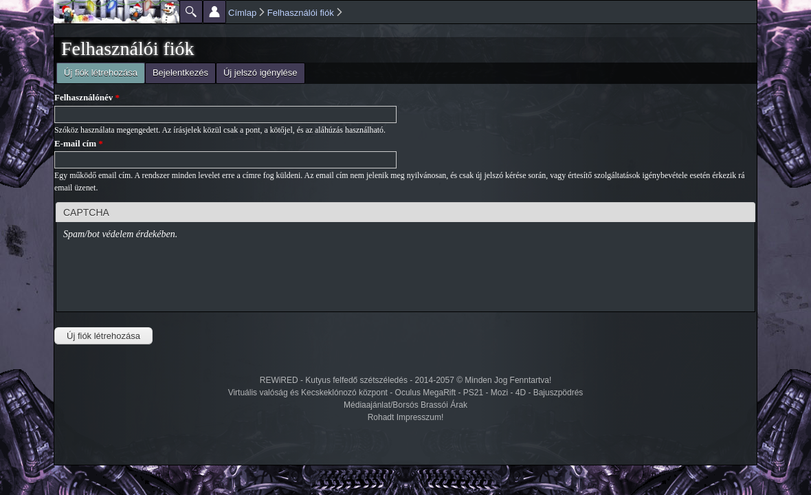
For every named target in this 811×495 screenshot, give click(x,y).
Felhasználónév (87, 97)
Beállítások (214, 11)
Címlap (242, 13)
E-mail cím (78, 143)
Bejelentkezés (180, 72)
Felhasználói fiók (300, 13)
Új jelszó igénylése (260, 72)
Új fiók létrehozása (96, 71)
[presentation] (167, 278)
